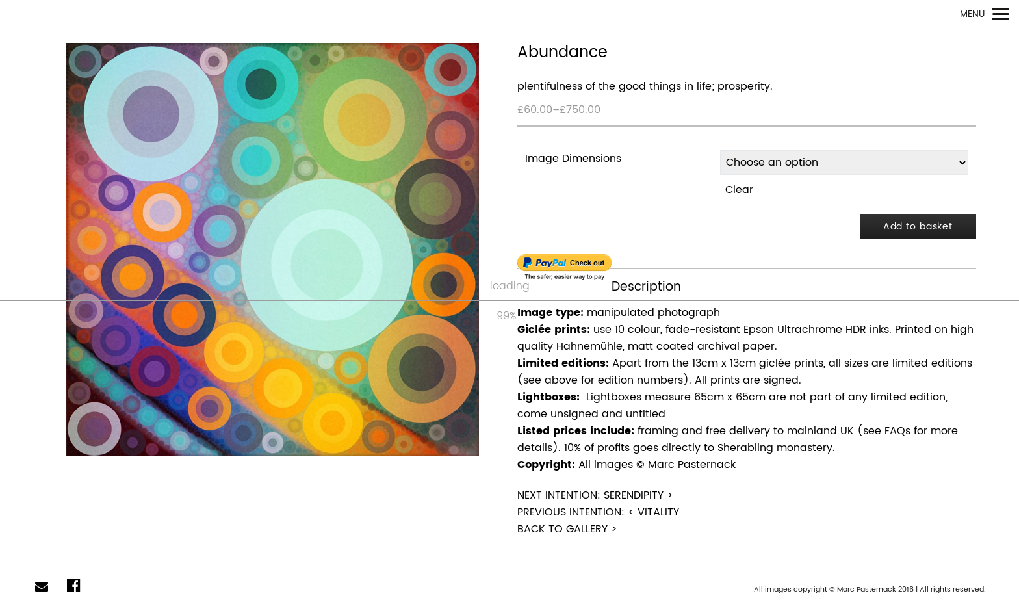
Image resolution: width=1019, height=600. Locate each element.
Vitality (658, 512)
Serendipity (634, 495)
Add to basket (918, 226)
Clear (739, 189)
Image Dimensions (573, 158)
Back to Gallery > (567, 529)
